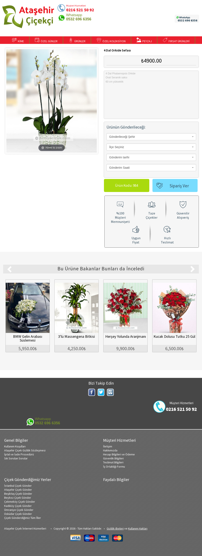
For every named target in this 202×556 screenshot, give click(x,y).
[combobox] (151, 136)
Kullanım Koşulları (15, 446)
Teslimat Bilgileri (113, 462)
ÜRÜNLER (76, 40)
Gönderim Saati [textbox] (119, 167)
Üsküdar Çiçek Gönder (18, 513)
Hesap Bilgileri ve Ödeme (119, 454)
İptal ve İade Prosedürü (19, 454)
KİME (18, 40)
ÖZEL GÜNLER (46, 40)
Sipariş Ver (179, 186)
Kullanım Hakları (137, 528)
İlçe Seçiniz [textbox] (116, 147)
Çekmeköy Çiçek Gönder (19, 501)
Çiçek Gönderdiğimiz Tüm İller (22, 517)
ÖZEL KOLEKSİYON (111, 40)
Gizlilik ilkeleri (115, 528)
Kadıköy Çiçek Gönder (18, 505)
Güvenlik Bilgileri (113, 458)
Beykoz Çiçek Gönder (17, 497)
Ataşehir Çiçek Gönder (18, 489)
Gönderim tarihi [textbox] (119, 157)
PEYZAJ (144, 40)
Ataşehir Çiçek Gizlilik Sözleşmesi (25, 450)
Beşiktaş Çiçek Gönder (18, 493)
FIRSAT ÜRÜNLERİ (176, 40)
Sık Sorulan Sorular (16, 458)
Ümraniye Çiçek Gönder (18, 509)
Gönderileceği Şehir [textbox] (122, 136)
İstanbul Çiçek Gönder (18, 485)
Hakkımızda (110, 450)
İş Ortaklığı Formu (114, 466)
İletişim (107, 446)
